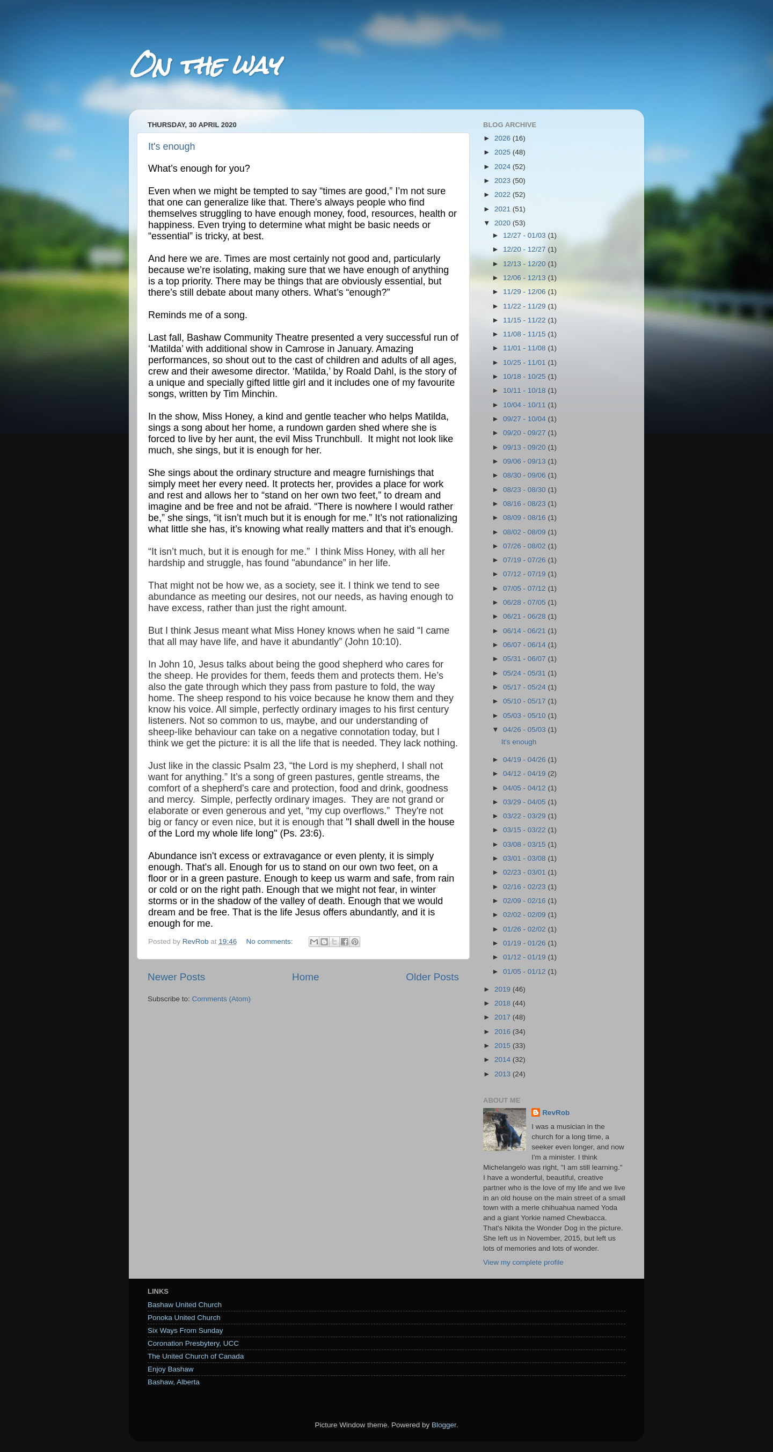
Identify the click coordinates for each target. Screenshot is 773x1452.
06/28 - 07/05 (525, 602)
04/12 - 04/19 (525, 773)
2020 (503, 223)
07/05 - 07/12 (525, 588)
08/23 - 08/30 (525, 490)
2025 (503, 152)
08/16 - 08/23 (525, 504)
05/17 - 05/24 (525, 687)
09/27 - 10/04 (525, 419)
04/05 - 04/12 (525, 788)
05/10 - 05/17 (525, 701)
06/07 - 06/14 (525, 645)
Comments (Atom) (221, 999)
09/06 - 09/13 (525, 461)
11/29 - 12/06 (525, 292)
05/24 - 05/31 (525, 673)
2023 (503, 181)
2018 (503, 1003)
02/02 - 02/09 (525, 915)
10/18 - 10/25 (525, 376)
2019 (503, 989)
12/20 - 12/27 (525, 249)
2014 (503, 1059)
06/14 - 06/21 (525, 631)
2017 (503, 1017)
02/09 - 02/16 (525, 901)
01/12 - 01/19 (525, 957)
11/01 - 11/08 (525, 348)
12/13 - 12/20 (525, 264)
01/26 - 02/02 (525, 929)
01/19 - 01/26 (525, 943)
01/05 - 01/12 (525, 971)
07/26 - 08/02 (525, 546)
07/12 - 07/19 (525, 574)
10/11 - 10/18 (525, 390)
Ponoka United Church (184, 1318)
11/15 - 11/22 (525, 320)
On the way (204, 65)
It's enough (171, 146)
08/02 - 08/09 (525, 532)
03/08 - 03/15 (525, 844)
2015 (503, 1046)
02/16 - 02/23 (525, 887)
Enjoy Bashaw (171, 1369)
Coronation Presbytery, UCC (193, 1343)
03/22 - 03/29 (525, 816)
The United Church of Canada (196, 1356)
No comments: (270, 941)
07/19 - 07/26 (525, 560)
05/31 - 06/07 (525, 659)
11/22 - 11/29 (525, 306)
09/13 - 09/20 (525, 447)
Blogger (444, 1425)
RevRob (556, 1113)
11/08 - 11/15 (525, 334)
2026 (503, 138)
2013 (503, 1074)
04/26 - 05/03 (525, 729)
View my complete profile (523, 1262)
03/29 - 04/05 (525, 802)
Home (305, 976)
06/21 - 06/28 (525, 616)
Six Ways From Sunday (185, 1330)
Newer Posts (176, 976)
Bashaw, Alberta (174, 1382)
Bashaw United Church (185, 1305)
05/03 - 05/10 (525, 716)
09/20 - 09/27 (525, 433)
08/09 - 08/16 (525, 518)
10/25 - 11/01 (525, 362)
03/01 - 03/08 (525, 858)
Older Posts (432, 976)
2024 (503, 167)
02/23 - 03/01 (525, 872)
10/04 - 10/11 (525, 405)
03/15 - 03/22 (525, 830)
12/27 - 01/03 (525, 235)
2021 (503, 209)
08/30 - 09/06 (525, 475)
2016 (503, 1032)
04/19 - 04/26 (525, 760)
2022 (503, 194)
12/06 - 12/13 (525, 278)
